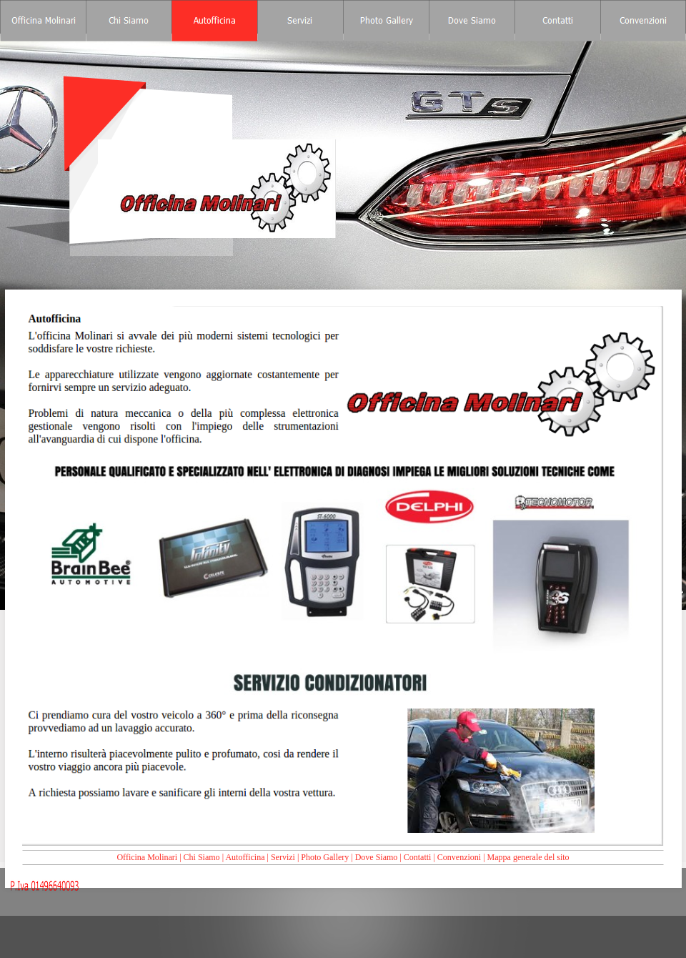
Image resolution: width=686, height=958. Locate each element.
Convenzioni (459, 857)
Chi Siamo (202, 857)
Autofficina (244, 857)
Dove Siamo (376, 857)
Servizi (283, 857)
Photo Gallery (325, 857)
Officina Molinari (146, 857)
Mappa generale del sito (528, 857)
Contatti (418, 857)
